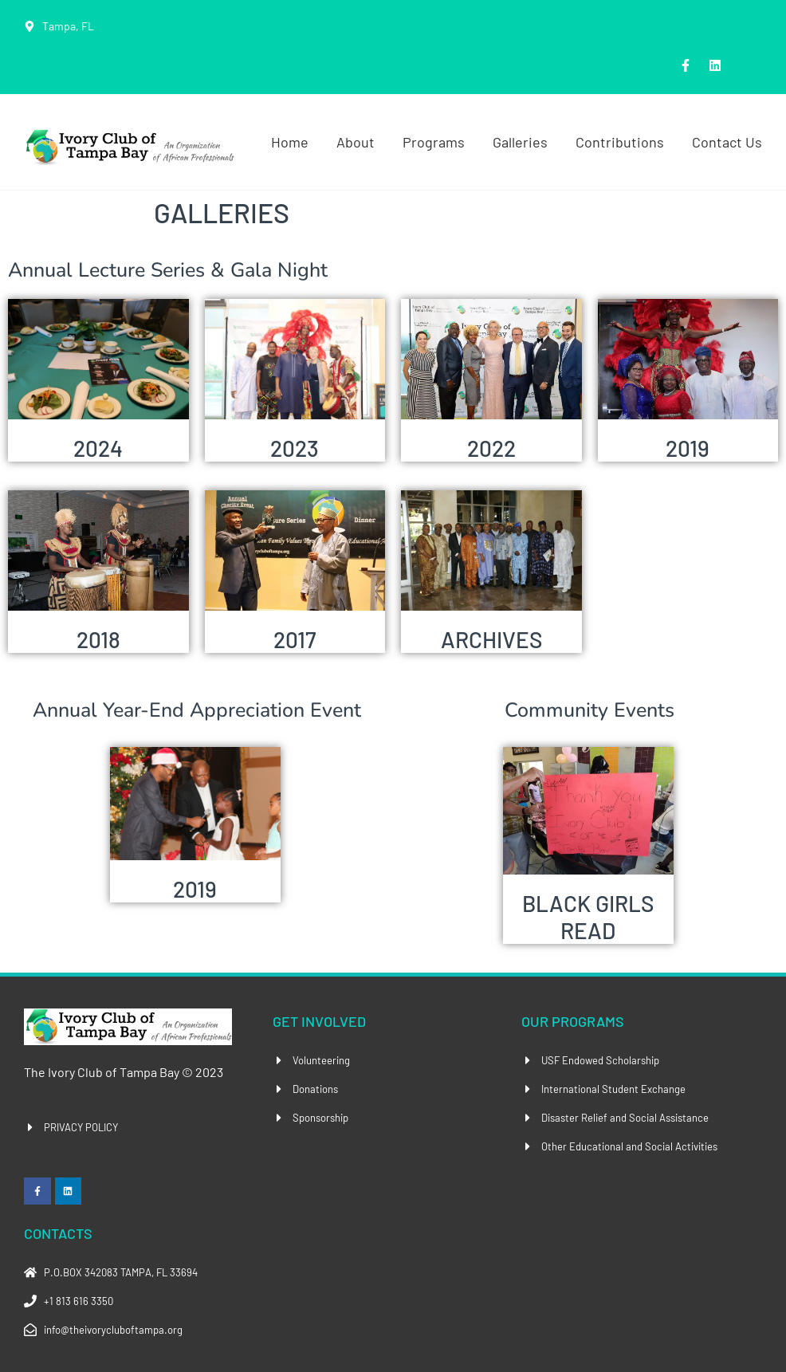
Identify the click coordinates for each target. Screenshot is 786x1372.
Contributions (620, 142)
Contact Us (727, 142)
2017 (294, 639)
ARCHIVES (491, 639)
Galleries (520, 142)
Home (290, 142)
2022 (491, 448)
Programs (434, 142)
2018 (98, 639)
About (355, 142)
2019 (687, 448)
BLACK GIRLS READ (588, 917)
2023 (294, 448)
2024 (98, 448)
